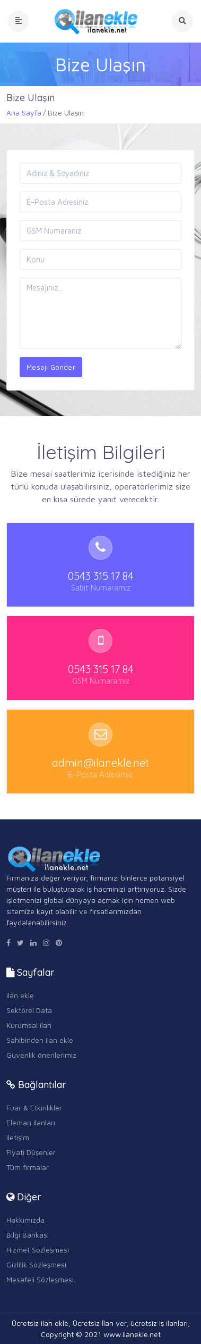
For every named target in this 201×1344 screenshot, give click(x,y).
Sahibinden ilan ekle (39, 1039)
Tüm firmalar (27, 1167)
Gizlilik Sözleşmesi (36, 1264)
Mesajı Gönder (51, 367)
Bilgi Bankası (27, 1234)
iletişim (17, 1137)
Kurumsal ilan (28, 1025)
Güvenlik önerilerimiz (41, 1054)
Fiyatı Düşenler (31, 1152)
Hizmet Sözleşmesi (37, 1249)
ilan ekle (20, 995)
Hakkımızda (25, 1219)
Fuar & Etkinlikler (34, 1107)
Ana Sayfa (23, 112)
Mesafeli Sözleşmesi (40, 1279)
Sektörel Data (29, 1010)
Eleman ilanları (30, 1122)
